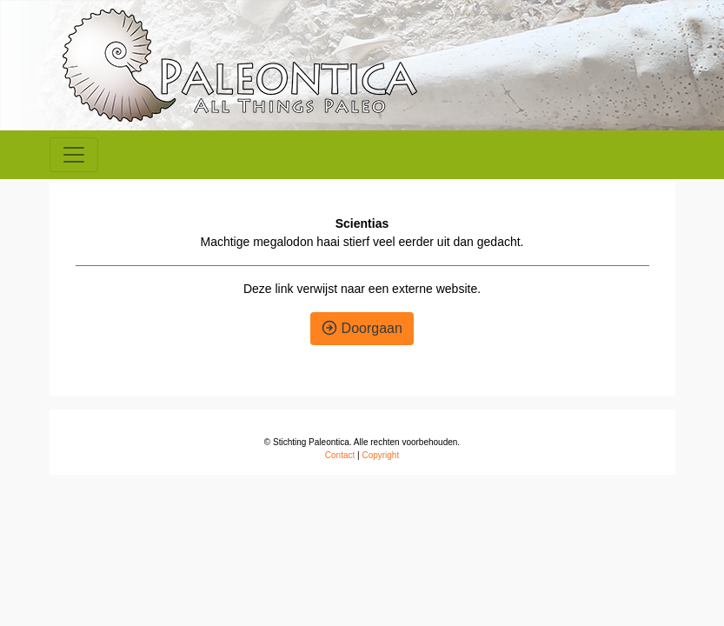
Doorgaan (362, 328)
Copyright (380, 455)
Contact (340, 455)
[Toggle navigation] (74, 154)
